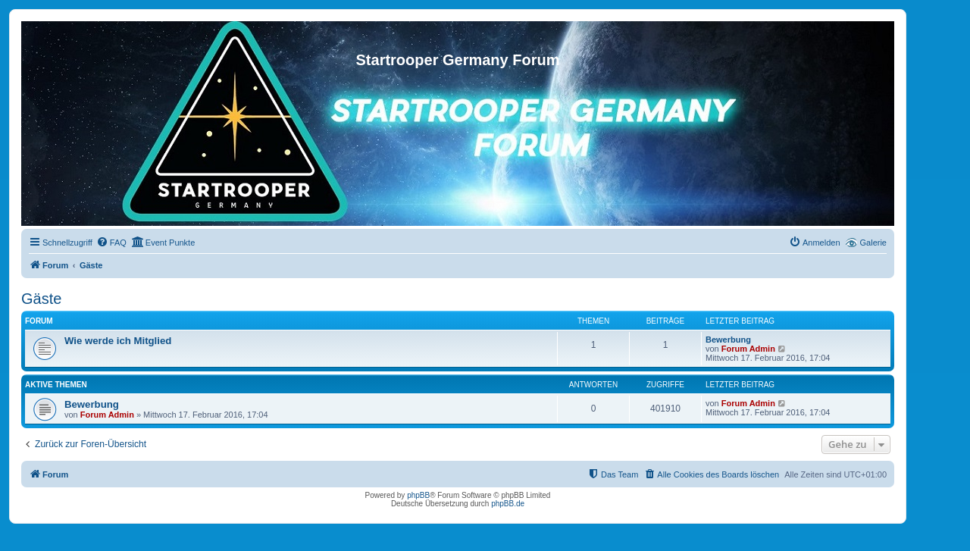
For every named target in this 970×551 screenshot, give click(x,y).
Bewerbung (728, 339)
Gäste (41, 298)
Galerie (873, 242)
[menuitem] (111, 242)
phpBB (418, 495)
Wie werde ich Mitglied (117, 340)
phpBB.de (507, 503)
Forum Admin (748, 348)
